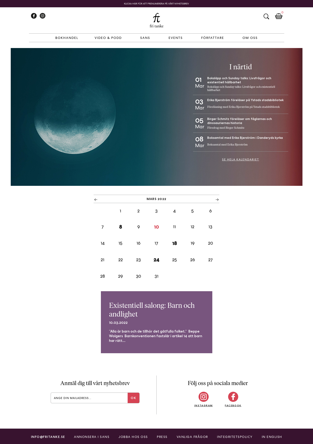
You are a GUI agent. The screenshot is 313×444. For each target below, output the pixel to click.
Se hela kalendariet (240, 159)
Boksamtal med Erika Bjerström (227, 144)
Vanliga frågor (192, 437)
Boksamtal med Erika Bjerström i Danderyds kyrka (245, 138)
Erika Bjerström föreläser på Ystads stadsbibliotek (245, 100)
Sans (145, 38)
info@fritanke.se (48, 437)
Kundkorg (279, 16)
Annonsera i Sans (91, 437)
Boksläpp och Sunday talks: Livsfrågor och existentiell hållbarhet (239, 80)
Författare (212, 38)
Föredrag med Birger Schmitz (225, 127)
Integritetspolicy (235, 437)
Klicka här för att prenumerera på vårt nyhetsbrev (156, 3)
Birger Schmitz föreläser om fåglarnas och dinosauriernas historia (239, 121)
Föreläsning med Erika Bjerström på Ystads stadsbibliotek (243, 107)
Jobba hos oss (133, 437)
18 (174, 243)
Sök (266, 16)
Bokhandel (66, 38)
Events (176, 38)
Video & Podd (108, 38)
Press (162, 437)
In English (272, 437)
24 (156, 260)
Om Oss (250, 38)
